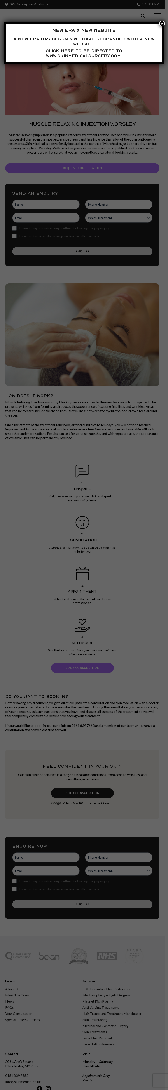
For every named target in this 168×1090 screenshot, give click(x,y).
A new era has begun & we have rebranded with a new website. (84, 41)
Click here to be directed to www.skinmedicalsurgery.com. (84, 53)
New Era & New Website (84, 30)
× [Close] (162, 23)
